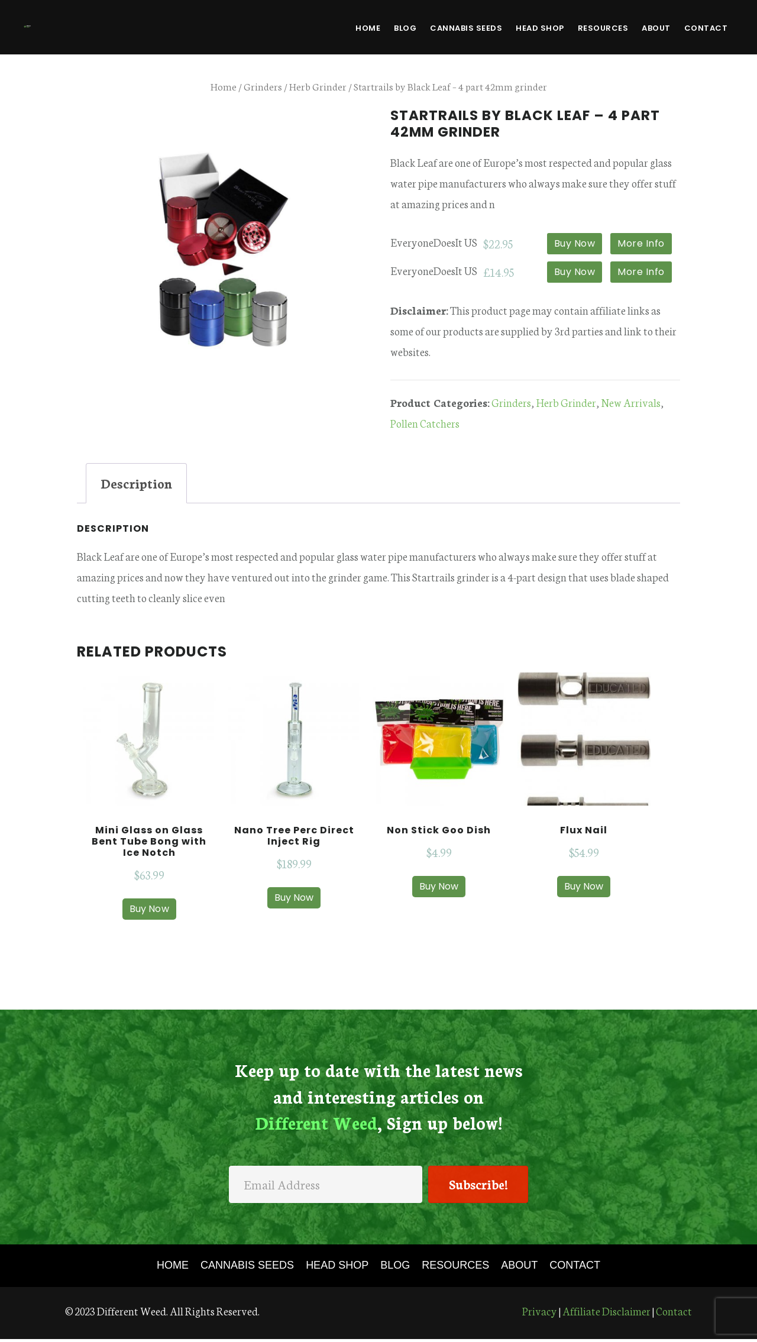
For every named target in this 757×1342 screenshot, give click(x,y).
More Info (641, 243)
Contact (674, 1313)
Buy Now (575, 243)
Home (224, 86)
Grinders (263, 86)
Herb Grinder (318, 86)
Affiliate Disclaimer (606, 1313)
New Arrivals (631, 402)
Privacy (539, 1313)
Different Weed (89, 26)
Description (136, 483)
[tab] (136, 483)
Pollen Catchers (425, 423)
